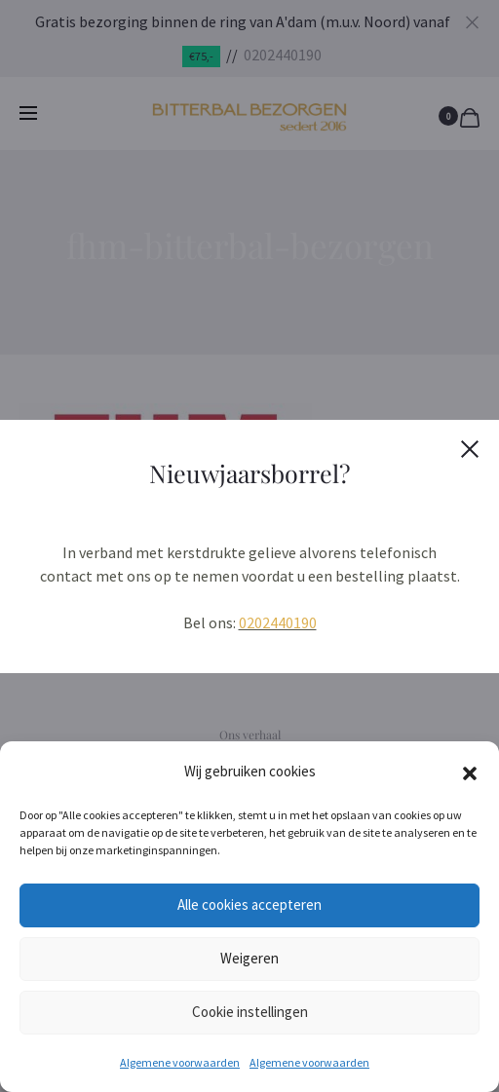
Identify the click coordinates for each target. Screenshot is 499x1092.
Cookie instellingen (250, 1011)
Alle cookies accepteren (249, 904)
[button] (470, 771)
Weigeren (249, 958)
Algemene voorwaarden (180, 1062)
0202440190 (278, 622)
